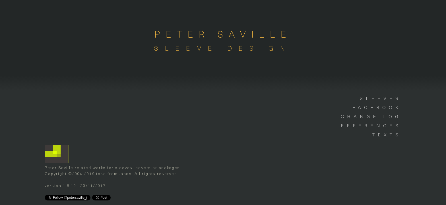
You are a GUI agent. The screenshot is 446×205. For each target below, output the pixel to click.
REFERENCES (371, 125)
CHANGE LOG (371, 116)
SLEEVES (380, 98)
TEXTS (386, 134)
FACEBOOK (376, 107)
